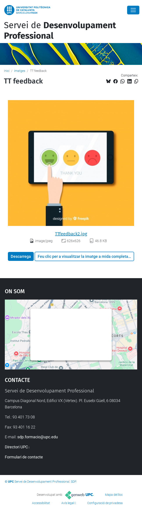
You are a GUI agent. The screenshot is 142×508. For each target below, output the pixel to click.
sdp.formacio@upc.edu (37, 437)
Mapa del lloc (114, 494)
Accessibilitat (41, 503)
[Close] (133, 10)
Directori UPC (16, 447)
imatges (19, 71)
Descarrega (21, 256)
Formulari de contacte (24, 457)
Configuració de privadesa (105, 503)
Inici (6, 71)
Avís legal (67, 503)
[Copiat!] (136, 81)
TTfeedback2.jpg (71, 233)
